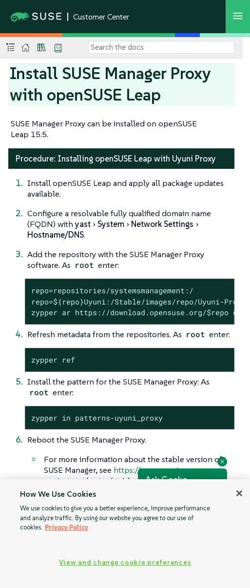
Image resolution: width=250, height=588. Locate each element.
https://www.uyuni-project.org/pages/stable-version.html (113, 475)
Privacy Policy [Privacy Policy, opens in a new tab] (66, 527)
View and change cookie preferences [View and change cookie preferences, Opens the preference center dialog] (125, 562)
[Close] (239, 493)
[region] (125, 533)
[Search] (161, 47)
